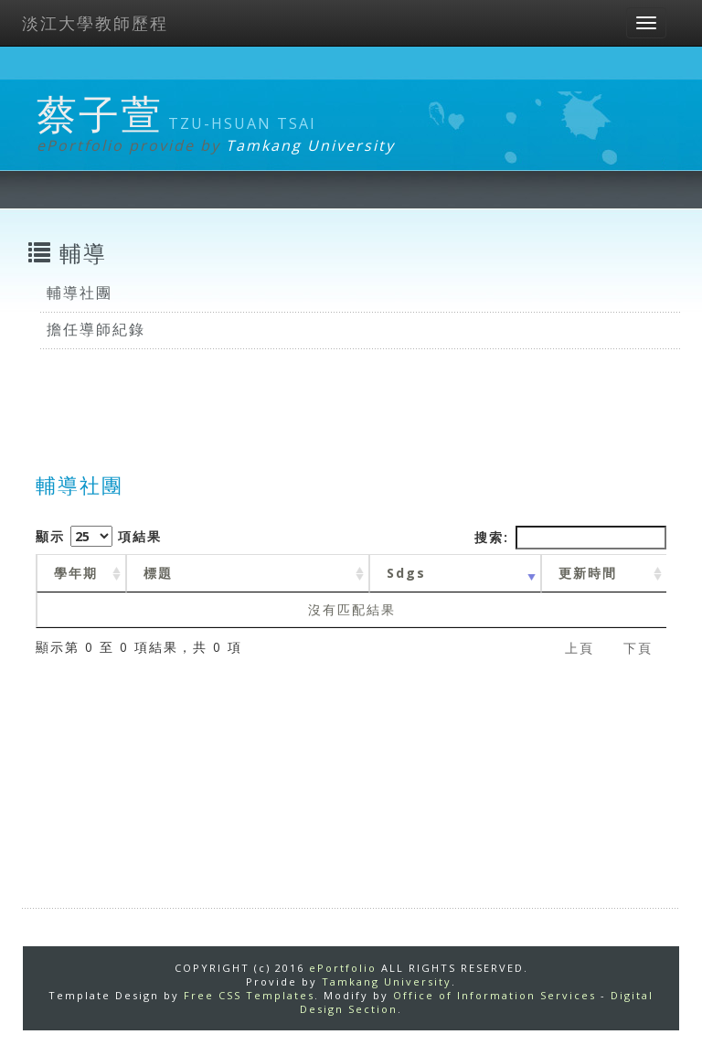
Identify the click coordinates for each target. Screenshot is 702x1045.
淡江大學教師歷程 (95, 23)
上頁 (579, 647)
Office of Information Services (494, 995)
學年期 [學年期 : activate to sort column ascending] (76, 572)
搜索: (570, 537)
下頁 (638, 647)
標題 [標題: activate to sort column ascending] (158, 572)
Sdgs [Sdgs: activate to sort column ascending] (406, 572)
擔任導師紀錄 (96, 329)
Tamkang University (310, 145)
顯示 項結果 (99, 536)
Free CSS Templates (249, 995)
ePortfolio (343, 968)
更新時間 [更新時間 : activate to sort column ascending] (587, 572)
